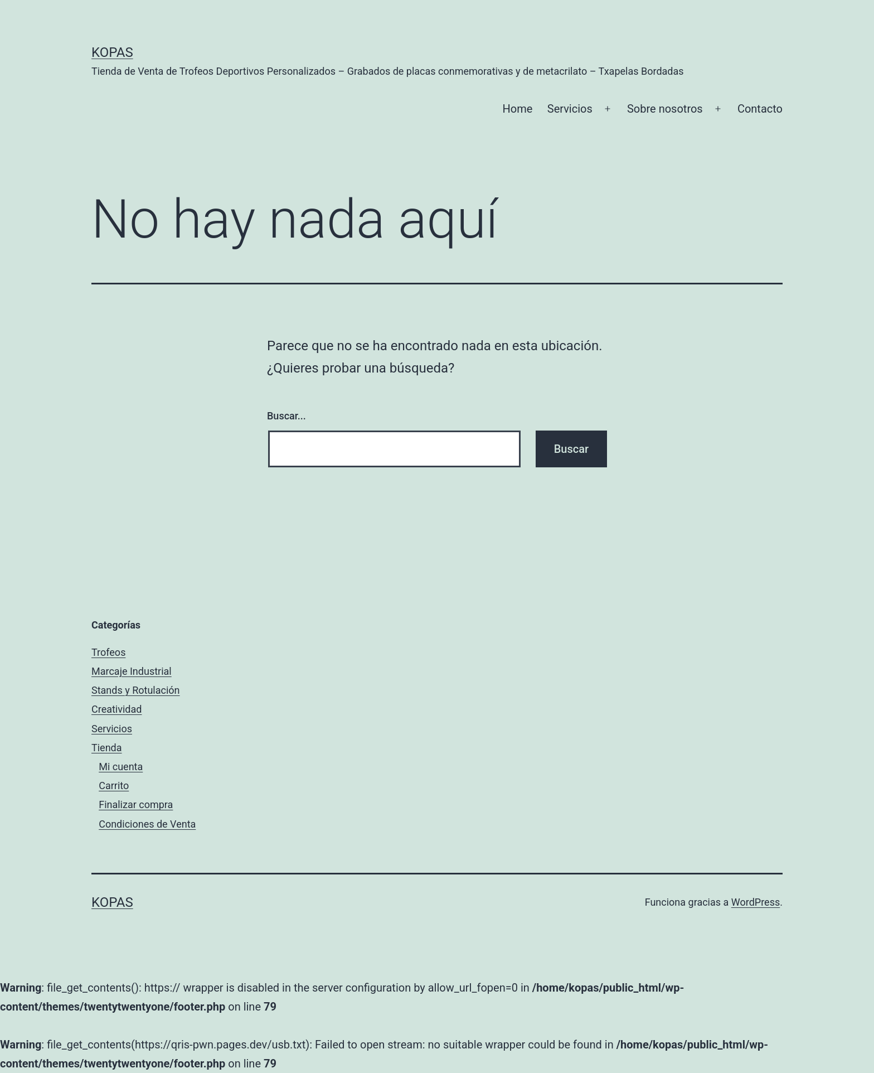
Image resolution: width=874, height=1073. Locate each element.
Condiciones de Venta (147, 824)
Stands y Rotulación (135, 690)
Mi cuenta (121, 766)
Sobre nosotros (665, 108)
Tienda (106, 747)
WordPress (755, 902)
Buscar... (286, 416)
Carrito (114, 785)
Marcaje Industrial (131, 671)
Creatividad (116, 709)
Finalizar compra (136, 804)
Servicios (570, 108)
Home (518, 108)
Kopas (112, 52)
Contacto (760, 108)
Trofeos (108, 652)
